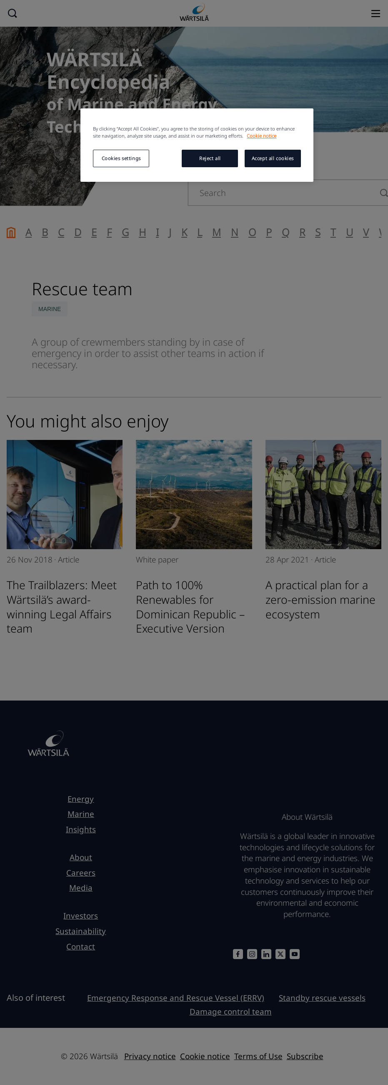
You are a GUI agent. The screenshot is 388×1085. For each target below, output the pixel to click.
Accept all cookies (273, 158)
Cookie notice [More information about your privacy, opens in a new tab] (261, 136)
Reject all (210, 158)
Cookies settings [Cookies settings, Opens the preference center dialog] (121, 158)
